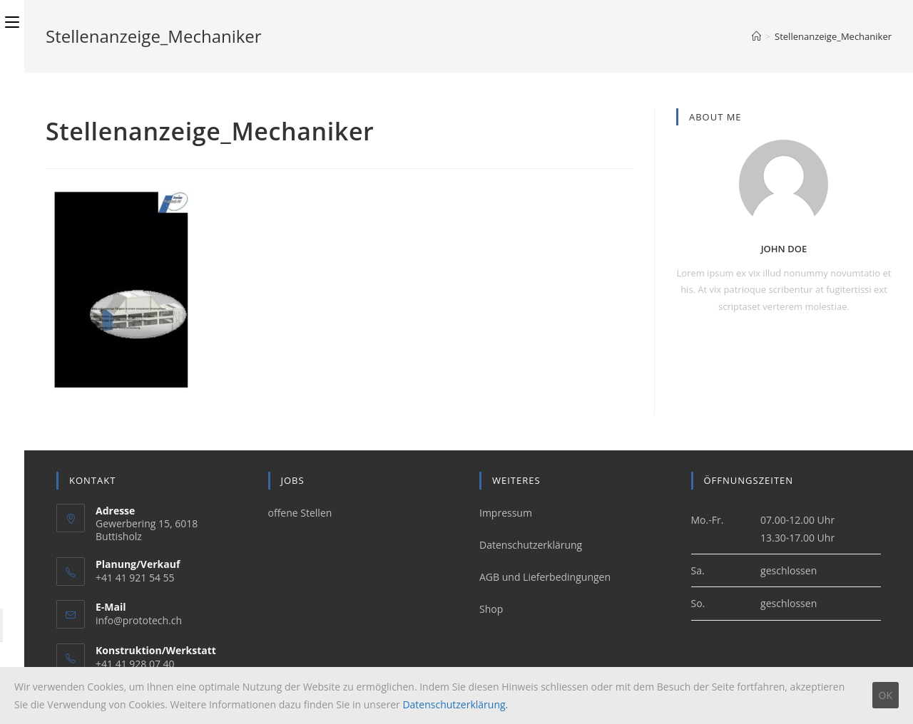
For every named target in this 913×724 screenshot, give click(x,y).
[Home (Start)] (756, 36)
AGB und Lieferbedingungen (545, 577)
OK (885, 695)
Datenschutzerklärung (530, 545)
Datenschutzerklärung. (455, 704)
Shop (491, 609)
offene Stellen (300, 512)
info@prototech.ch (139, 620)
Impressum (505, 512)
